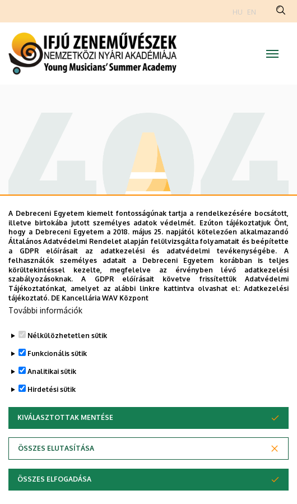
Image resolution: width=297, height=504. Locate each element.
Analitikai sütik (51, 394)
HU (238, 12)
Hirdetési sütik (51, 412)
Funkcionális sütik (57, 376)
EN (251, 12)
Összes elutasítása (56, 471)
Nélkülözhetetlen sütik (67, 358)
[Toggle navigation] (272, 53)
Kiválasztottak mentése (65, 440)
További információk (45, 333)
